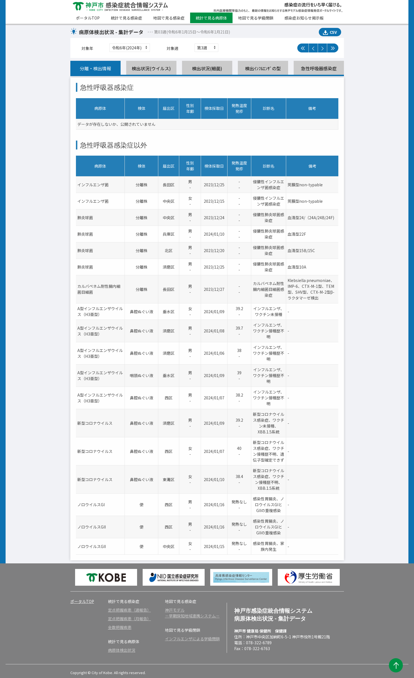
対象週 (172, 48)
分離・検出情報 (95, 68)
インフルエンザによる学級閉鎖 (192, 638)
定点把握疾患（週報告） (129, 610)
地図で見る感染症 (169, 18)
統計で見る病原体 (211, 18)
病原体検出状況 (121, 650)
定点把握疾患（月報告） (129, 618)
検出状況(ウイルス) (151, 68)
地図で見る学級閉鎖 (255, 18)
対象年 (87, 48)
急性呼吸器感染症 (319, 68)
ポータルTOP (88, 18)
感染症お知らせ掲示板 (304, 18)
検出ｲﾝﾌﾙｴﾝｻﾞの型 (263, 68)
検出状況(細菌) (207, 68)
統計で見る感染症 (126, 18)
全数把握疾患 (119, 627)
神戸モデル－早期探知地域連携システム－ (192, 613)
